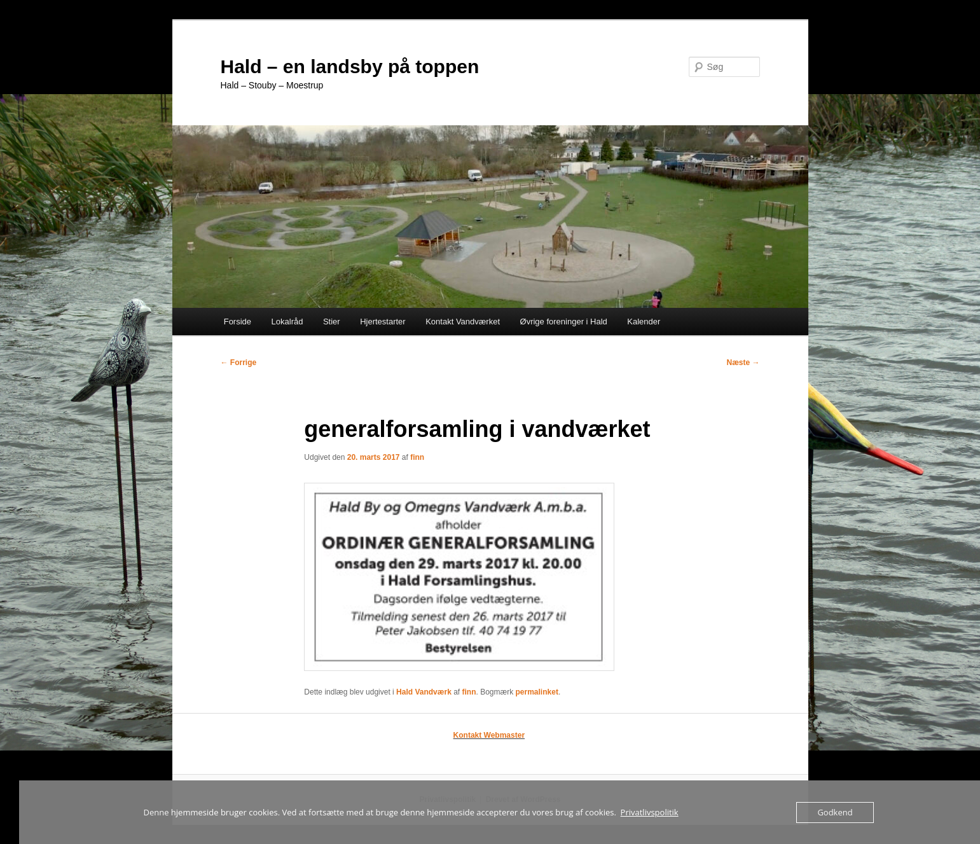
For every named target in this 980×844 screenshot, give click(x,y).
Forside (237, 321)
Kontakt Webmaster (489, 735)
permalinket (537, 692)
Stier (331, 321)
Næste (742, 362)
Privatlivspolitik (650, 812)
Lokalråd (287, 321)
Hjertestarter (383, 321)
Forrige (239, 362)
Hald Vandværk (424, 692)
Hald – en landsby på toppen (350, 66)
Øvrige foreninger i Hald (563, 321)
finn (417, 457)
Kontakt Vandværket (462, 321)
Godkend (834, 812)
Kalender (643, 321)
